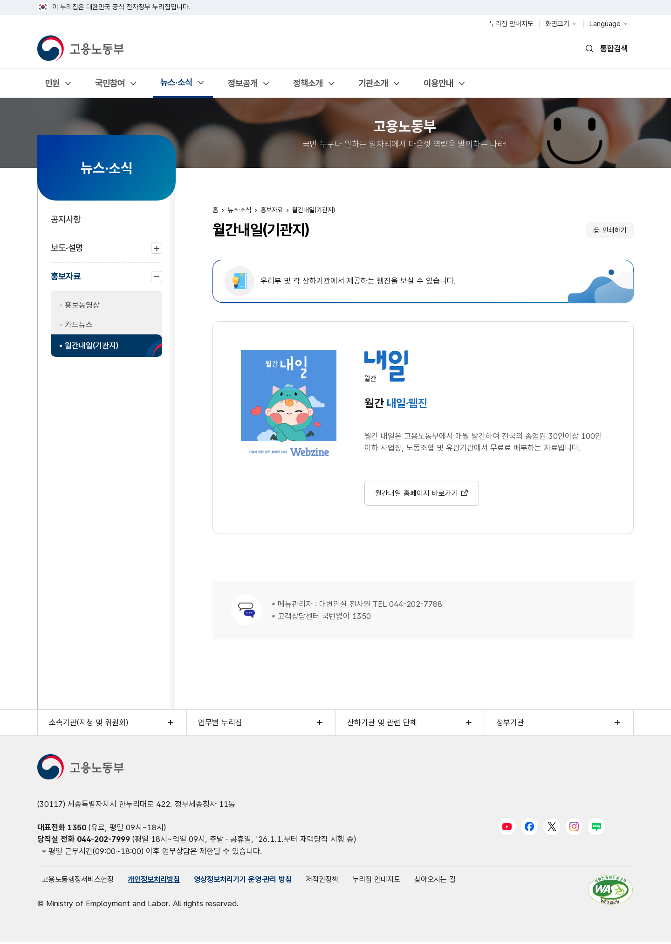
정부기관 (510, 724)
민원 (52, 86)
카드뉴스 (79, 324)
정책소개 (308, 86)
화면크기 (557, 24)
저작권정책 (339, 881)
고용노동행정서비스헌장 (80, 881)
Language (605, 24)
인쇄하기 (615, 230)
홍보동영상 (82, 305)
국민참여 (110, 86)
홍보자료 (66, 281)
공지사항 (66, 219)
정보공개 (242, 86)
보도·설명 (67, 253)
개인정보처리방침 (161, 881)
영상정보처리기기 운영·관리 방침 (255, 881)
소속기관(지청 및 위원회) (88, 724)
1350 (77, 828)
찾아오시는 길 (458, 881)
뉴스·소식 (176, 85)
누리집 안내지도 (511, 24)
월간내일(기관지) (91, 345)
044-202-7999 (103, 841)
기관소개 (373, 86)
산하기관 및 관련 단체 (382, 724)
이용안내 (438, 86)
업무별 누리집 (220, 724)
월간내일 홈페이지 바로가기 (416, 494)
